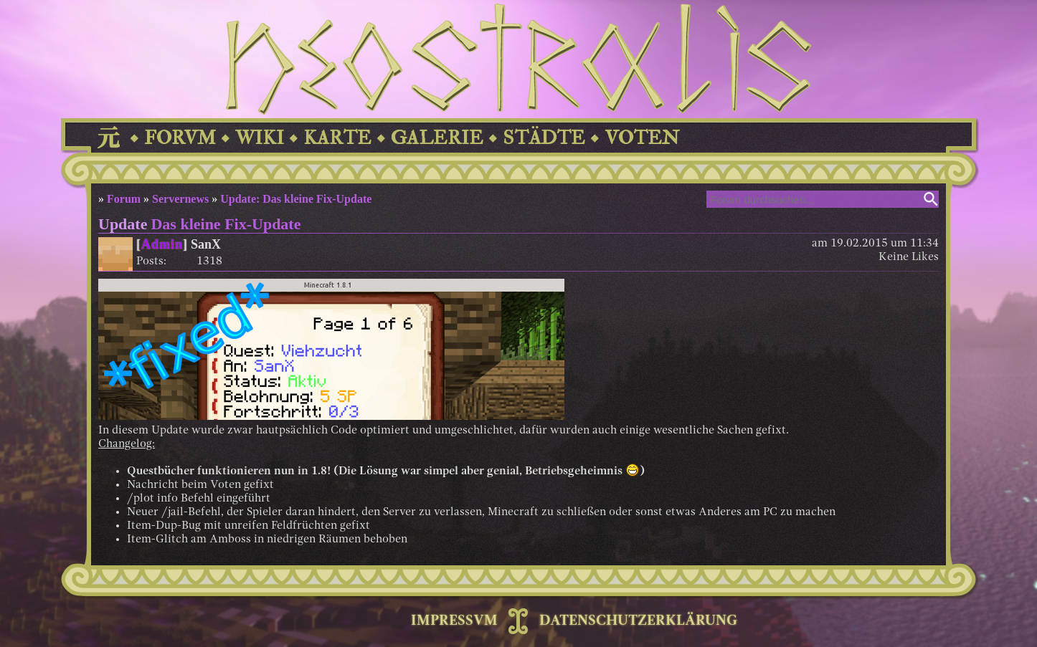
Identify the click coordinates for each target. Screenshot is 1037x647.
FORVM (180, 138)
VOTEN (642, 138)
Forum (124, 199)
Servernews (180, 199)
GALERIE (437, 138)
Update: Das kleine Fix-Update (295, 199)
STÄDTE (544, 138)
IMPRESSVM (454, 621)
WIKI (259, 138)
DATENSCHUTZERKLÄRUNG (638, 621)
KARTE (337, 138)
